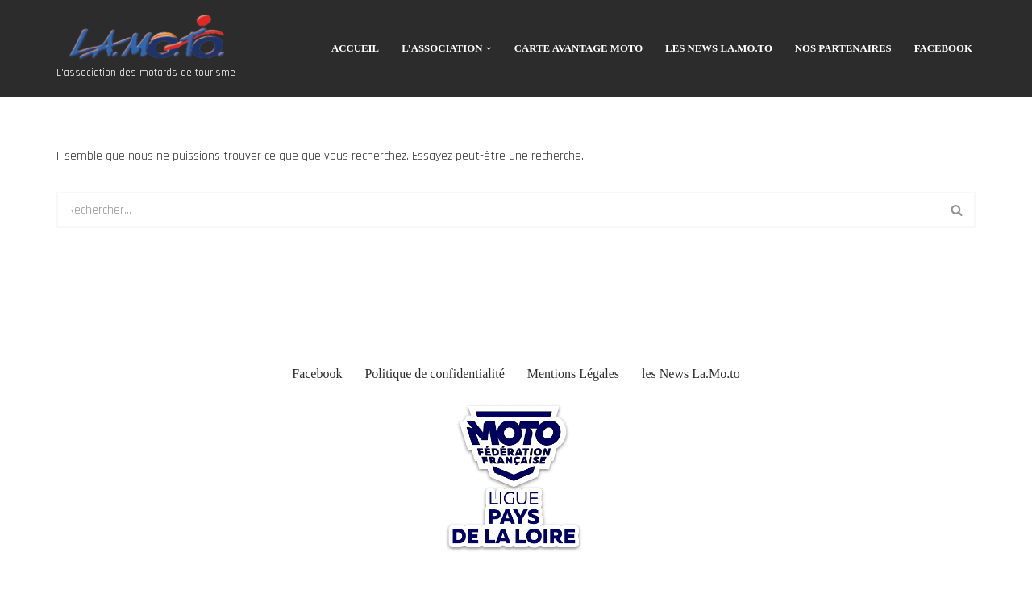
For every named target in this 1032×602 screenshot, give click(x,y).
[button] (488, 48)
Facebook (943, 48)
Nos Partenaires (843, 48)
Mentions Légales (573, 373)
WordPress (142, 581)
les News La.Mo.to (718, 48)
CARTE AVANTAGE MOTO (578, 48)
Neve (25, 581)
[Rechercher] (497, 210)
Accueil (355, 48)
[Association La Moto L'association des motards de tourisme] (145, 48)
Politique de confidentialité (434, 373)
